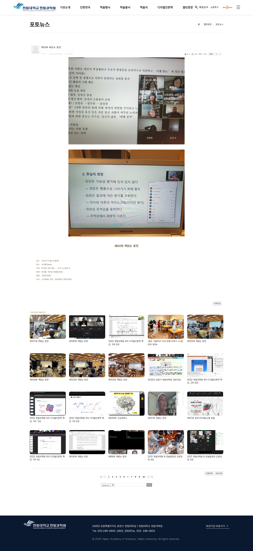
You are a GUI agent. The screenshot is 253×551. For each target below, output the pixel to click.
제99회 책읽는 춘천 (117, 456)
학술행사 (105, 7)
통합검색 (201, 7)
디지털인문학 (165, 7)
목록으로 (217, 303)
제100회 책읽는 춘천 (78, 456)
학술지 (144, 7)
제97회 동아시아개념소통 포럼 (201, 417)
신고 (187, 54)
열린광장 (188, 7)
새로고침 (219, 473)
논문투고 (214, 7)
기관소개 (65, 7)
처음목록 (209, 473)
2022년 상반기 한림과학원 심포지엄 (164, 379)
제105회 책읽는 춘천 (196, 341)
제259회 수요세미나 (117, 417)
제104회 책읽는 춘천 (39, 379)
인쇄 (195, 54)
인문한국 (85, 7)
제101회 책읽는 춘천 (157, 417)
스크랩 (203, 54)
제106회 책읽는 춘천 (78, 341)
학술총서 (125, 7)
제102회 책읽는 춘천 (117, 379)
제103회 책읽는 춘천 (78, 379)
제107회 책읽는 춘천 (39, 341)
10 (144, 477)
